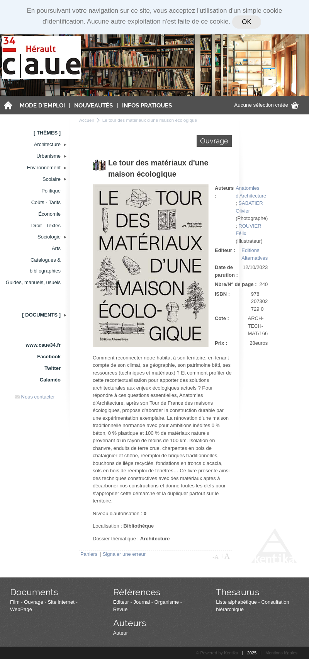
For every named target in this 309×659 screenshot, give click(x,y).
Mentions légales (281, 652)
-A (215, 557)
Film (15, 602)
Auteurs (129, 623)
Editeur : (225, 250)
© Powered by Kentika (217, 652)
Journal (141, 602)
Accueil (86, 120)
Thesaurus (237, 592)
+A (225, 556)
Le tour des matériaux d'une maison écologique (149, 120)
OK (246, 22)
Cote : (222, 318)
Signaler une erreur (124, 554)
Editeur (121, 602)
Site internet (61, 602)
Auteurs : (224, 192)
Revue (120, 609)
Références (136, 592)
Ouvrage (33, 602)
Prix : (221, 343)
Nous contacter (35, 397)
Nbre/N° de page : (236, 284)
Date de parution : (226, 271)
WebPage (21, 609)
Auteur (120, 633)
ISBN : (222, 294)
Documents (34, 592)
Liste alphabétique (236, 602)
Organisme (166, 602)
